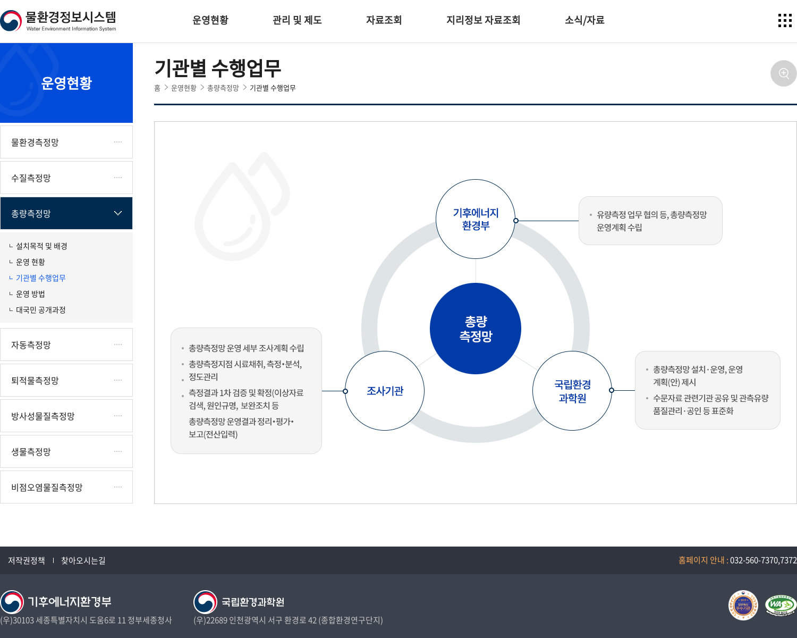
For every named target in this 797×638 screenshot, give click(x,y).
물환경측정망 (35, 142)
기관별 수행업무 (41, 277)
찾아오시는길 (83, 560)
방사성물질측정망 (43, 415)
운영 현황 (30, 261)
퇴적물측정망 (35, 380)
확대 (783, 73)
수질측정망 (31, 177)
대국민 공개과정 (41, 309)
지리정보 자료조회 (483, 20)
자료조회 (384, 20)
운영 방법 (30, 293)
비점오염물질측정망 (47, 487)
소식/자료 (585, 20)
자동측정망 (31, 344)
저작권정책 (26, 560)
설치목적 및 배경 (41, 245)
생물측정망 (31, 451)
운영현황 (210, 20)
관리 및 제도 (297, 20)
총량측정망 (31, 213)
